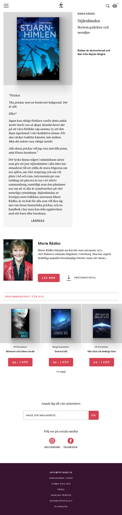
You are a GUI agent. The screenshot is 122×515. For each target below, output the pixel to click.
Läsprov (38, 220)
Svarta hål (61, 351)
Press (61, 489)
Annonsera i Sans (61, 478)
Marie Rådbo (86, 13)
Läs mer (48, 277)
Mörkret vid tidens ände (20, 351)
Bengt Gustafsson (60, 347)
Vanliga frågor (61, 495)
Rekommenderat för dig (24, 296)
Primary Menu (6, 5)
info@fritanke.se (61, 472)
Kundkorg (114, 5)
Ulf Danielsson (20, 347)
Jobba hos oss (61, 483)
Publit (63, 371)
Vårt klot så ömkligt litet (101, 351)
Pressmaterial (85, 277)
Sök (107, 5)
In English (61, 506)
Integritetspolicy (61, 500)
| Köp (20, 362)
